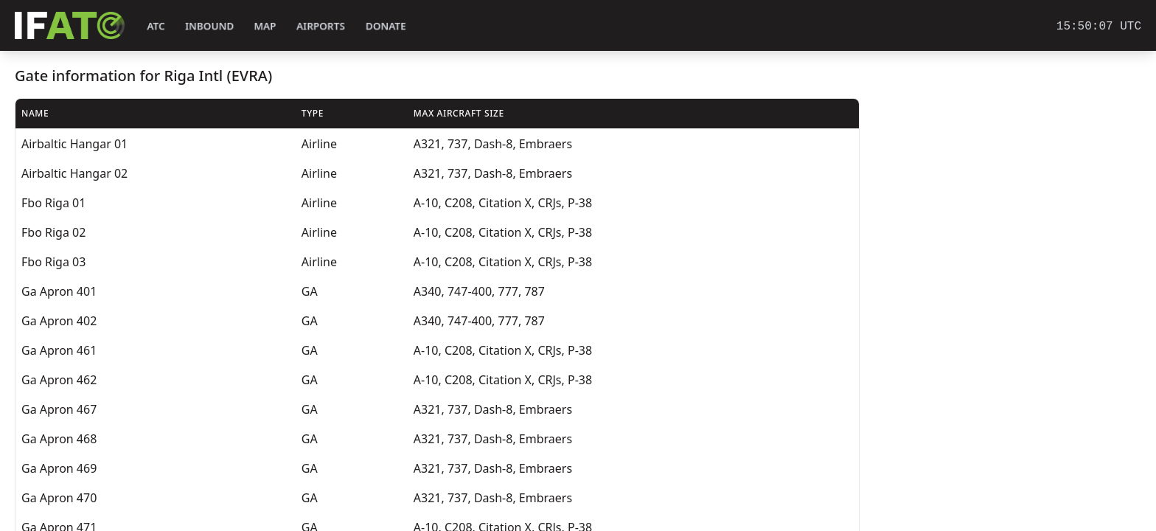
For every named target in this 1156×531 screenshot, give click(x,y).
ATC (156, 26)
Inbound (209, 26)
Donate (386, 26)
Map (265, 26)
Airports (321, 26)
